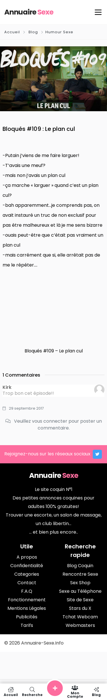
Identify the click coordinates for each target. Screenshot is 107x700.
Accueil (12, 32)
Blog (33, 32)
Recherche (32, 692)
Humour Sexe (59, 32)
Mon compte (75, 691)
